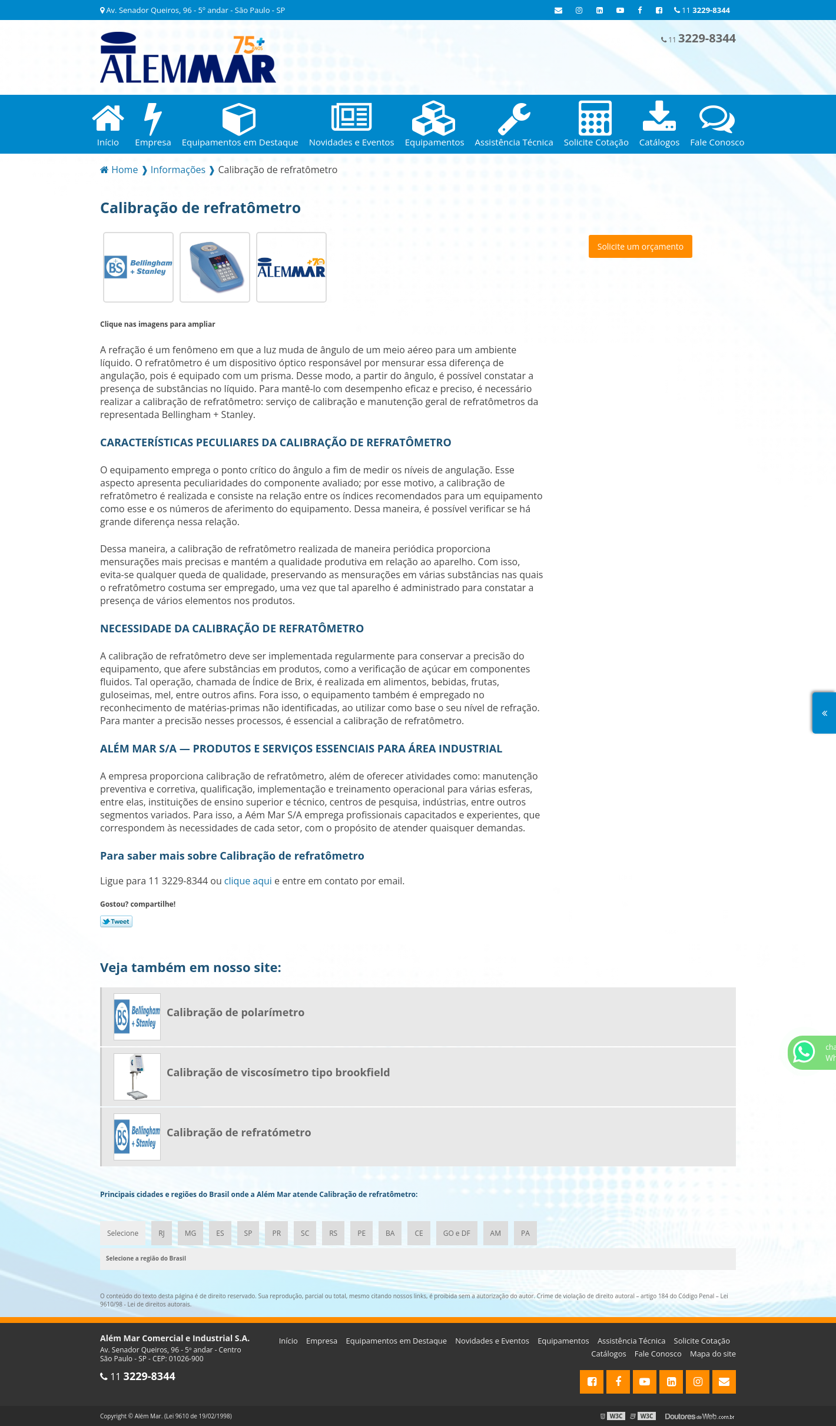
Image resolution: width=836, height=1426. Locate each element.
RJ (161, 1233)
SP (248, 1233)
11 (702, 10)
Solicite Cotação (702, 1340)
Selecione (122, 1233)
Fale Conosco (658, 1353)
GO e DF (456, 1233)
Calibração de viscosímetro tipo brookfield (278, 1072)
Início (288, 1340)
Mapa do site (713, 1353)
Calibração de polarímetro (235, 1012)
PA (525, 1233)
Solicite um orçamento (641, 246)
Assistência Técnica (632, 1340)
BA (390, 1233)
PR (276, 1233)
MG (191, 1233)
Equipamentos (563, 1340)
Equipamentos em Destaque (396, 1340)
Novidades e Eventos (492, 1340)
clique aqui (248, 880)
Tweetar (116, 921)
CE (418, 1233)
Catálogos (608, 1353)
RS (333, 1233)
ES (220, 1233)
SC (305, 1233)
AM (495, 1233)
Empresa (321, 1340)
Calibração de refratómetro (239, 1132)
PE (361, 1233)
